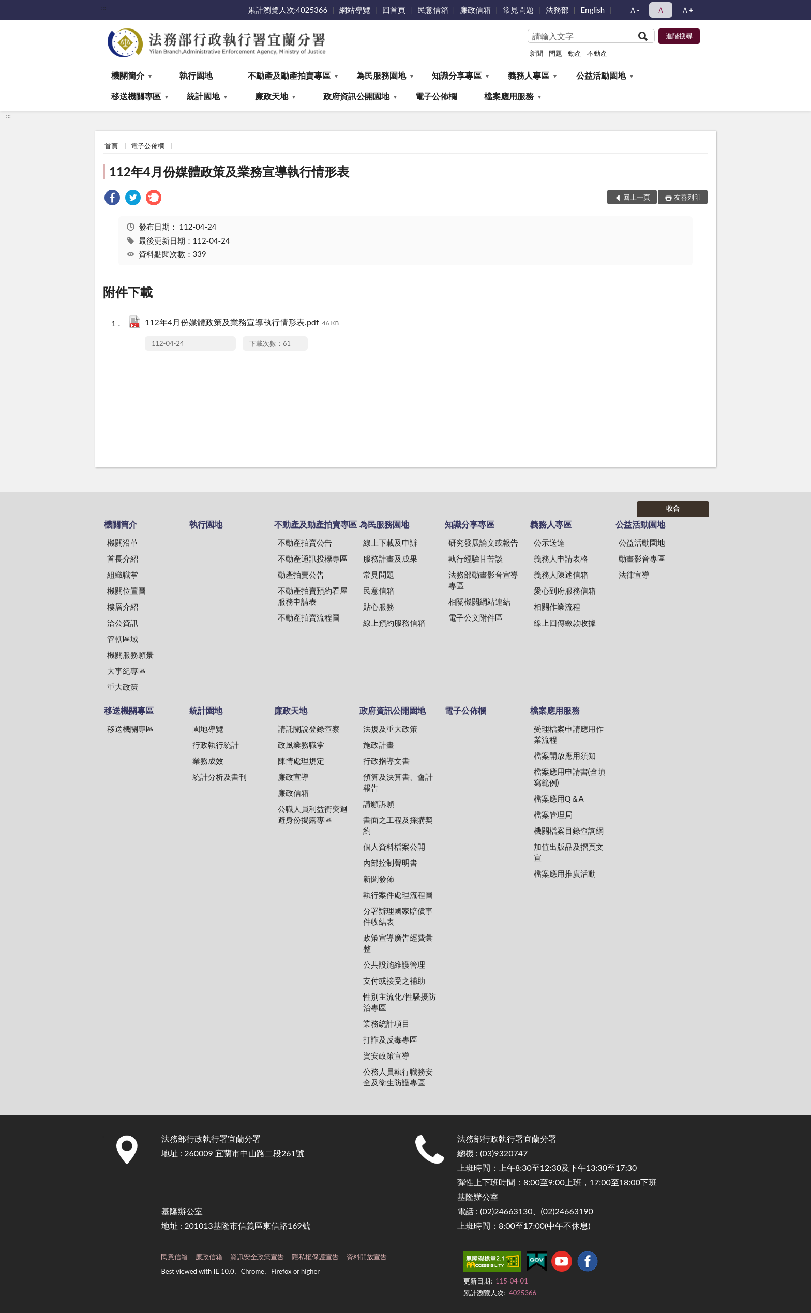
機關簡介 (127, 75)
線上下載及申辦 (390, 542)
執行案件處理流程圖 (398, 894)
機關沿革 (122, 542)
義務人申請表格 (561, 558)
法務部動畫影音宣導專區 (483, 580)
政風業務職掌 (301, 744)
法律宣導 (634, 574)
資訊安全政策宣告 (257, 1256)
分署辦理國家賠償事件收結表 (398, 916)
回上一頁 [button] (636, 197)
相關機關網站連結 (479, 601)
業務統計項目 (386, 1023)
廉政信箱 (475, 9)
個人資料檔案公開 (394, 846)
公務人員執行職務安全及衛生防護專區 (398, 1077)
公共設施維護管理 (394, 964)
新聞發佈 (378, 878)
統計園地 (203, 96)
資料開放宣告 (367, 1256)
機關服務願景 (130, 654)
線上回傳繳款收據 (565, 622)
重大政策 (122, 686)
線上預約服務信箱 (394, 622)
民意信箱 (432, 9)
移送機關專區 (136, 96)
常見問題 (518, 9)
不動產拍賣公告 (305, 542)
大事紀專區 (126, 670)
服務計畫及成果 (390, 558)
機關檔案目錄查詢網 (569, 830)
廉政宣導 (293, 776)
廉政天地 (271, 96)
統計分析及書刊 (219, 776)
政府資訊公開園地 (356, 96)
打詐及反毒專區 (390, 1039)
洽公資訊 (122, 622)
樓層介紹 (122, 606)
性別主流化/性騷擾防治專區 (400, 1002)
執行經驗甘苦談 (475, 558)
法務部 (557, 9)
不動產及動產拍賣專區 (289, 75)
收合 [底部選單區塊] (673, 508)
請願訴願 (378, 803)
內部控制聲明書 (390, 862)
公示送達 (549, 542)
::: (103, 8)
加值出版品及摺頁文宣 (569, 852)
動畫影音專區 (642, 558)
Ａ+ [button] (687, 9)
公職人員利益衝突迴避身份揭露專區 (313, 814)
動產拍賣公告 (301, 574)
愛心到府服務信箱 (565, 590)
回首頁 (394, 9)
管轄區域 (122, 638)
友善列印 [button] (687, 197)
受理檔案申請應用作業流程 (569, 734)
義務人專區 (528, 75)
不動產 (597, 53)
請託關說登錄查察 (309, 728)
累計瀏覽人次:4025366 (288, 9)
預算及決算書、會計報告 (398, 782)
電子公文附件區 (475, 617)
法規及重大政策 (390, 728)
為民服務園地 (381, 75)
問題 (555, 53)
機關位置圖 (126, 590)
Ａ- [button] (634, 9)
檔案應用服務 (509, 96)
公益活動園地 (601, 75)
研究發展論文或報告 (483, 542)
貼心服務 (378, 606)
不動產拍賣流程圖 (309, 617)
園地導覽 (207, 728)
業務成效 (207, 760)
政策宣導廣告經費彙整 (398, 943)
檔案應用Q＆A (559, 798)
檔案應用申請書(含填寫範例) (570, 777)
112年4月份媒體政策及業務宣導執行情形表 (229, 171)
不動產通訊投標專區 (313, 558)
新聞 (536, 53)
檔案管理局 (553, 814)
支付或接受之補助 (394, 980)
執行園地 (196, 75)
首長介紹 (122, 558)
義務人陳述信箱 (561, 574)
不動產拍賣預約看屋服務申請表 (313, 596)
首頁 (111, 146)
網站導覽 (354, 9)
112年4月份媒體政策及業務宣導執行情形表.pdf (242, 323)
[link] (112, 199)
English (593, 9)
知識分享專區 (457, 75)
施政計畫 (378, 744)
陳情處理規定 (301, 760)
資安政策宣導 (386, 1055)
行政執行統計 (215, 744)
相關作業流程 (557, 606)
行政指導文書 (386, 760)
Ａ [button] (661, 9)
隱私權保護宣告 (315, 1256)
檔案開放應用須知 (565, 755)
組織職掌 (122, 574)
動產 (574, 53)
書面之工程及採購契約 (398, 825)
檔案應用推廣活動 (565, 873)
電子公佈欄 (436, 96)
